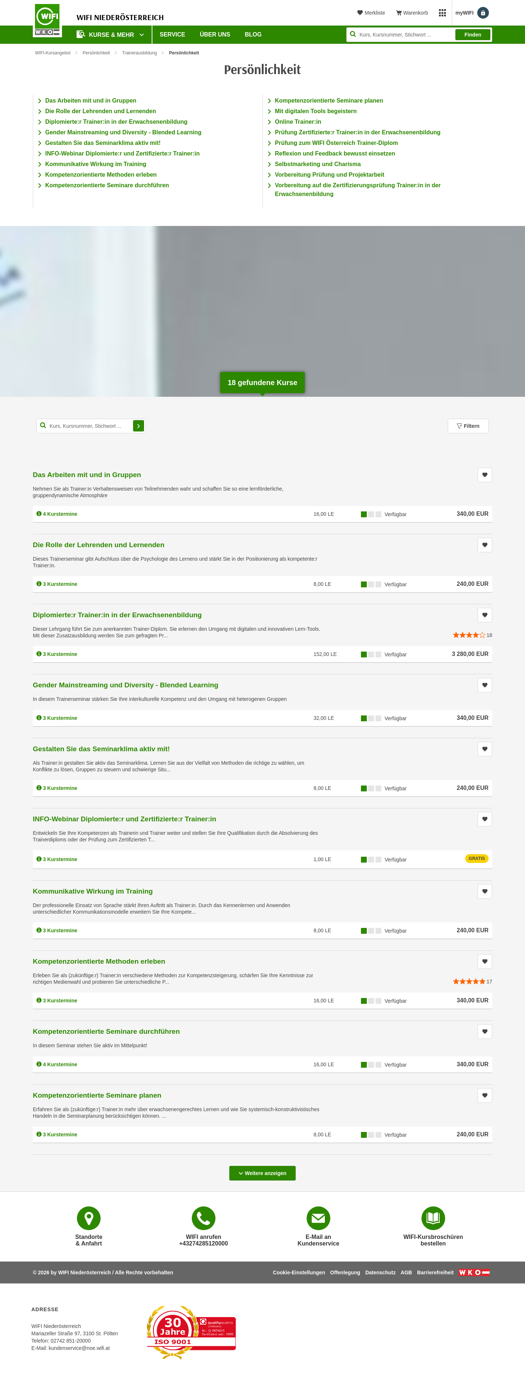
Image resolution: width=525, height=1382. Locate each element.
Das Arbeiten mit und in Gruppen (90, 100)
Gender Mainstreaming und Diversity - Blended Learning (123, 132)
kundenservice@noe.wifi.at (79, 1348)
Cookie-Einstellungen (299, 1272)
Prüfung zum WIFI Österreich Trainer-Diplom (336, 143)
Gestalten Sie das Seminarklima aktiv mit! (103, 143)
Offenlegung (345, 1272)
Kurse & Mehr (106, 34)
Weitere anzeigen (262, 1171)
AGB (406, 1272)
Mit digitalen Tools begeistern (316, 111)
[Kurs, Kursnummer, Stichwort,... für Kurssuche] (91, 426)
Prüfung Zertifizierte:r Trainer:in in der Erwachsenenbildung (357, 132)
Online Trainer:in (298, 122)
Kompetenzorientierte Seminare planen (329, 100)
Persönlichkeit (96, 52)
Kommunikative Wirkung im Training (95, 164)
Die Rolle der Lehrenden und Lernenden (100, 111)
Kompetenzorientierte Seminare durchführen (107, 185)
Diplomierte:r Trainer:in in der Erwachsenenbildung (116, 122)
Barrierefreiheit (435, 1272)
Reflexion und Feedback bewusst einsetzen (335, 153)
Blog (253, 34)
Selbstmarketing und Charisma (318, 164)
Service (172, 34)
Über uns (215, 34)
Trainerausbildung (139, 52)
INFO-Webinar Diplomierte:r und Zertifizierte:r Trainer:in (122, 153)
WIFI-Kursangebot (52, 52)
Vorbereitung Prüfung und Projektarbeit (329, 175)
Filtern (468, 426)
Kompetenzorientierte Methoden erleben (101, 175)
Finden (472, 35)
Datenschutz (380, 1272)
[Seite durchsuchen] (419, 34)
